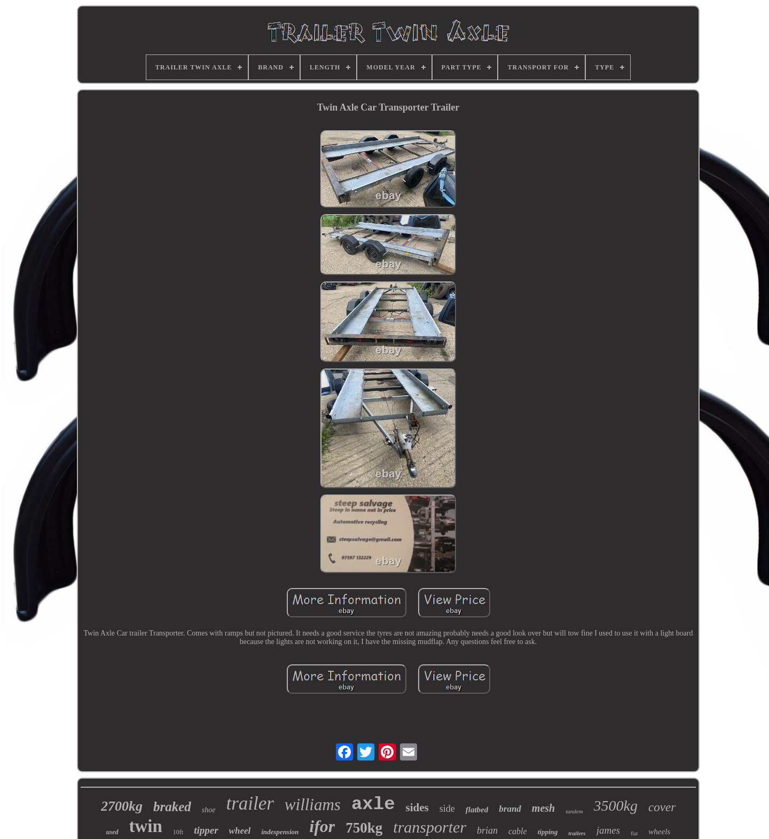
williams (313, 804)
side (447, 808)
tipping (548, 832)
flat (634, 833)
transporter (429, 827)
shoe (209, 810)
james (608, 830)
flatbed (477, 809)
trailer (249, 803)
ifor (322, 826)
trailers (576, 833)
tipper (206, 830)
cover (662, 807)
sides (417, 807)
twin (145, 826)
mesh (543, 808)
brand (510, 809)
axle (373, 804)
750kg (364, 828)
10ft (178, 832)
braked (172, 806)
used (112, 832)
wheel (240, 831)
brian (487, 830)
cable (517, 831)
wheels (659, 831)
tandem (574, 811)
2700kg (122, 806)
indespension (280, 832)
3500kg (616, 805)
